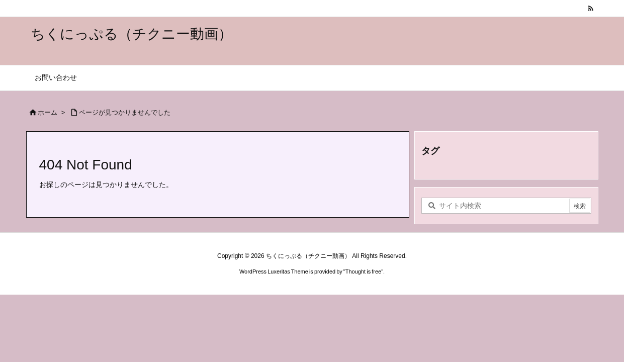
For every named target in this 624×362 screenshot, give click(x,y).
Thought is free (363, 271)
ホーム (47, 112)
